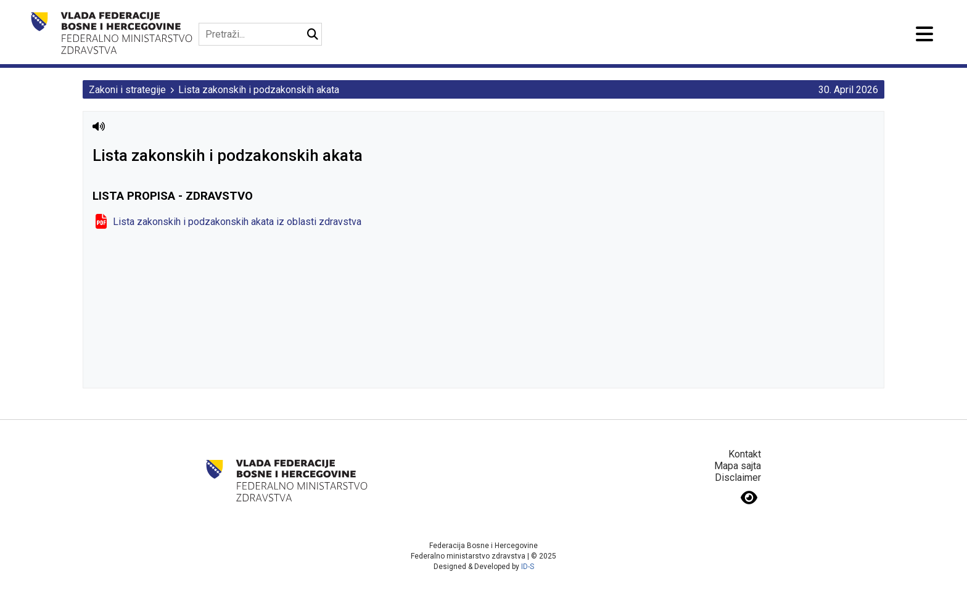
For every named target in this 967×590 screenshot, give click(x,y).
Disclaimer (738, 477)
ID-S (527, 566)
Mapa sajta (737, 466)
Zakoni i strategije (127, 90)
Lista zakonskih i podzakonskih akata (258, 90)
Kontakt (744, 454)
